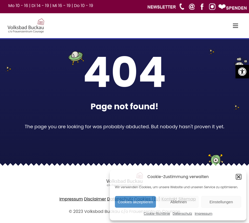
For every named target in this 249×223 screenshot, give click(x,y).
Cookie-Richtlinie (157, 213)
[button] (242, 71)
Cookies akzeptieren (135, 202)
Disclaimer (95, 199)
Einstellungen (221, 202)
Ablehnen (178, 202)
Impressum (203, 213)
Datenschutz (182, 213)
